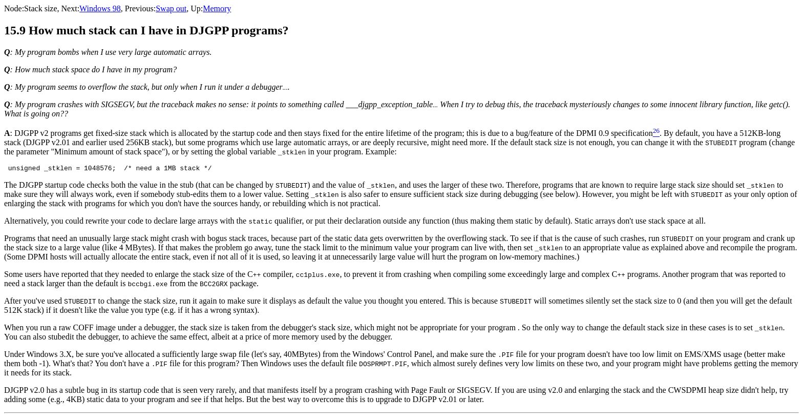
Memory (217, 8)
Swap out (171, 8)
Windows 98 (100, 8)
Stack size (40, 8)
